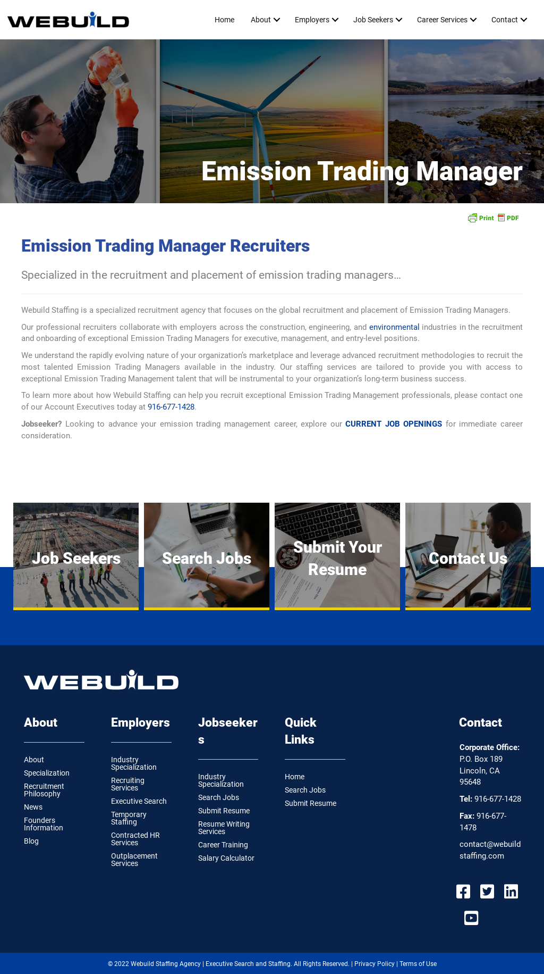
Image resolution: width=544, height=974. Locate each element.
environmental (395, 327)
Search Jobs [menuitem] (218, 797)
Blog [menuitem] (31, 841)
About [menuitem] (261, 19)
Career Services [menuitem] (442, 19)
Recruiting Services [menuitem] (127, 784)
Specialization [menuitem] (47, 773)
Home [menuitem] (224, 19)
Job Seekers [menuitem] (373, 19)
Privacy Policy (374, 964)
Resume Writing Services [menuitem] (224, 828)
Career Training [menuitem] (223, 844)
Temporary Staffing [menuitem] (129, 818)
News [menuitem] (33, 807)
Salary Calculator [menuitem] (226, 858)
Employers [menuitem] (312, 19)
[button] (276, 20)
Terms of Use (418, 964)
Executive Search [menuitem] (139, 801)
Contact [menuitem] (504, 19)
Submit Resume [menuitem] (224, 810)
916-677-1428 (171, 407)
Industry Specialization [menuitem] (134, 763)
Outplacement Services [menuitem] (134, 860)
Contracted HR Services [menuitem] (135, 839)
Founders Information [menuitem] (43, 824)
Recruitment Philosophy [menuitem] (44, 790)
